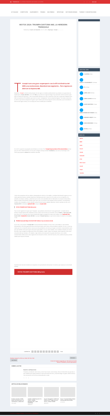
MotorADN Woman (71, 13)
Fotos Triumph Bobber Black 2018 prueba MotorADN (67, 400)
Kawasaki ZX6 (66, 215)
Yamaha (82, 174)
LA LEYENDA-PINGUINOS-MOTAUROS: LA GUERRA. (31, 1)
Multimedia (50, 13)
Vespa (81, 170)
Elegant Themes (20, 414)
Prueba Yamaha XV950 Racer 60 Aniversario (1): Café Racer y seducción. (18, 401)
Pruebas (42, 13)
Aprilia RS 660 (31, 204)
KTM (81, 160)
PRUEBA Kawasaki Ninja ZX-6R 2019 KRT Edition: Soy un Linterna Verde (34, 221)
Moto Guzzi (82, 163)
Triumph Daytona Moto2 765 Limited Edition (56, 150)
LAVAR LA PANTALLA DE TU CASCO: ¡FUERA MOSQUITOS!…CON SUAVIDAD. (34, 401)
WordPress (35, 414)
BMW (81, 142)
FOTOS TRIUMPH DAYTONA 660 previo (26, 208)
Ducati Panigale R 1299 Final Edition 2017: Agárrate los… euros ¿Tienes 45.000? (51, 401)
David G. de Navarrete (35, 30)
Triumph (55, 30)
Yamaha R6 (24, 217)
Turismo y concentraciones (87, 13)
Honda (81, 153)
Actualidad (14, 13)
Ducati (81, 149)
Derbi (81, 146)
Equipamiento (34, 13)
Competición (24, 13)
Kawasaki (82, 156)
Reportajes (60, 13)
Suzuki (81, 167)
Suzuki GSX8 (43, 204)
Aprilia (81, 139)
